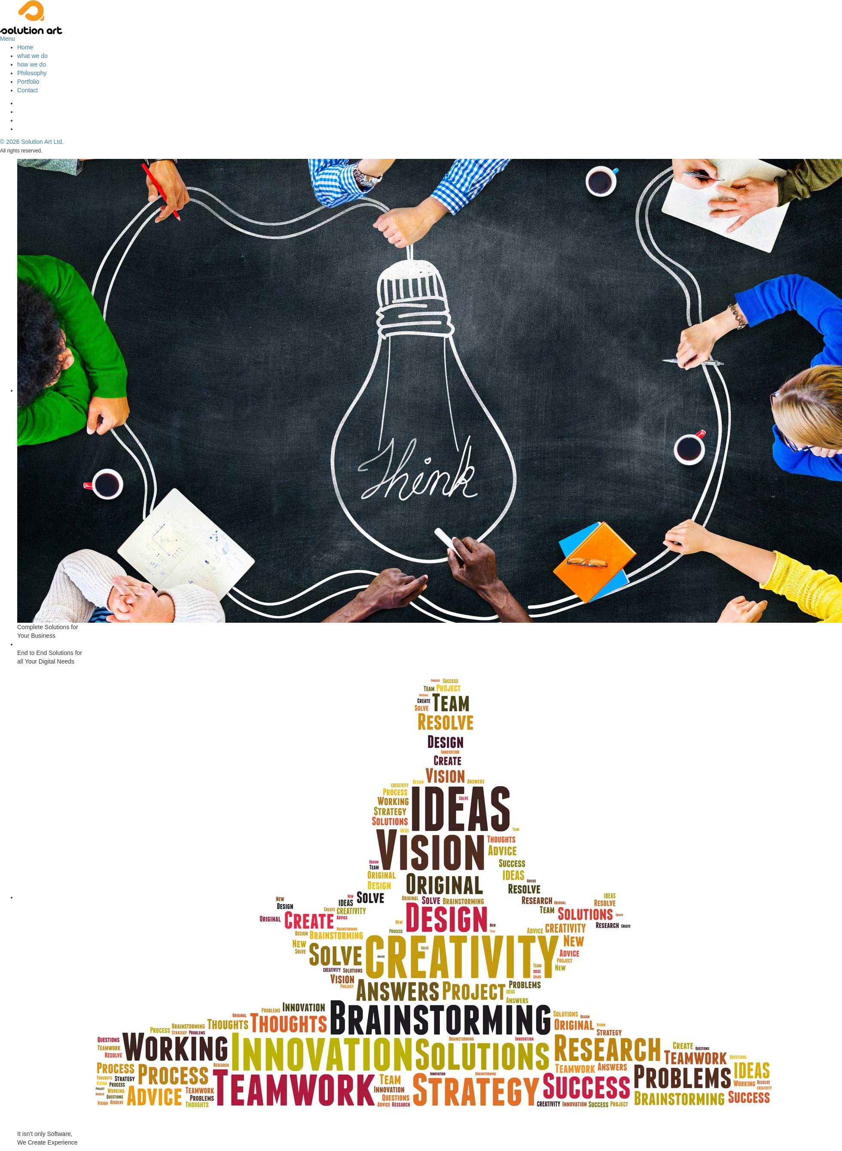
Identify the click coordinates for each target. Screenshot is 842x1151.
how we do (31, 64)
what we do (32, 55)
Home (25, 47)
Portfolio (28, 81)
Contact (27, 90)
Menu (7, 38)
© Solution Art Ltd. (32, 141)
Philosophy (32, 73)
